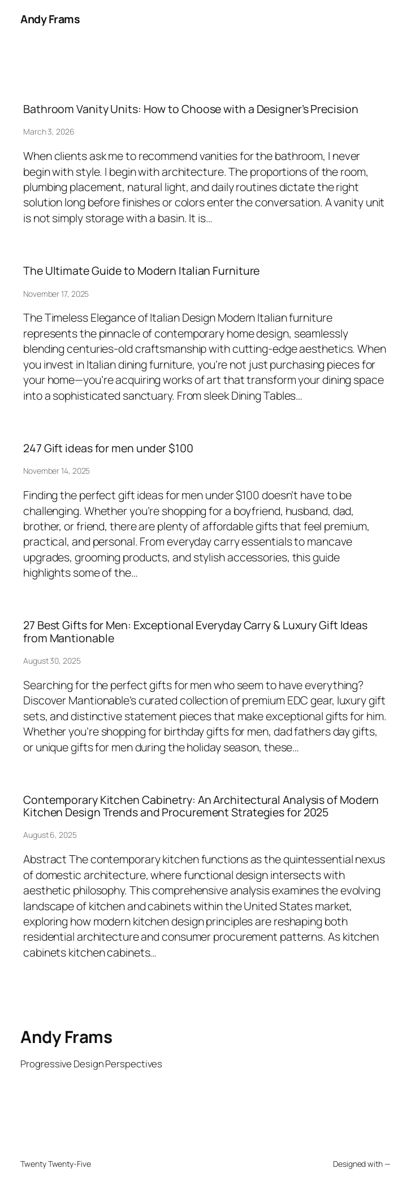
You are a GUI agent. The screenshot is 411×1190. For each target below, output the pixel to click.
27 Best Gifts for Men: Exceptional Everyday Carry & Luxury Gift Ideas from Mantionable (195, 631)
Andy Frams (50, 19)
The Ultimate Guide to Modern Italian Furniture (141, 271)
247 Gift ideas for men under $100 (108, 448)
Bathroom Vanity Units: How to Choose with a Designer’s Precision (190, 109)
